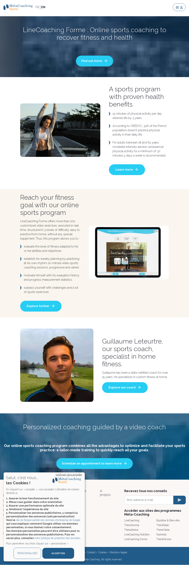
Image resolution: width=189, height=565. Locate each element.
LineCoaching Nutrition (137, 534)
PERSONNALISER (27, 553)
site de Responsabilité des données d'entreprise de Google (48, 520)
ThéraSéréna (131, 529)
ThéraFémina (163, 539)
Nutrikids (161, 534)
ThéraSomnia (131, 525)
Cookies (102, 552)
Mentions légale (118, 552)
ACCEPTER (58, 553)
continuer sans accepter (69, 474)
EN (43, 7)
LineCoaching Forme (135, 539)
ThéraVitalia (163, 529)
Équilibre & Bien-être (168, 520)
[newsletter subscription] (179, 500)
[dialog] (44, 516)
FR (37, 7)
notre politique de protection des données (57, 538)
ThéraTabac (162, 525)
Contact (91, 552)
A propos (105, 493)
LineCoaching (131, 520)
